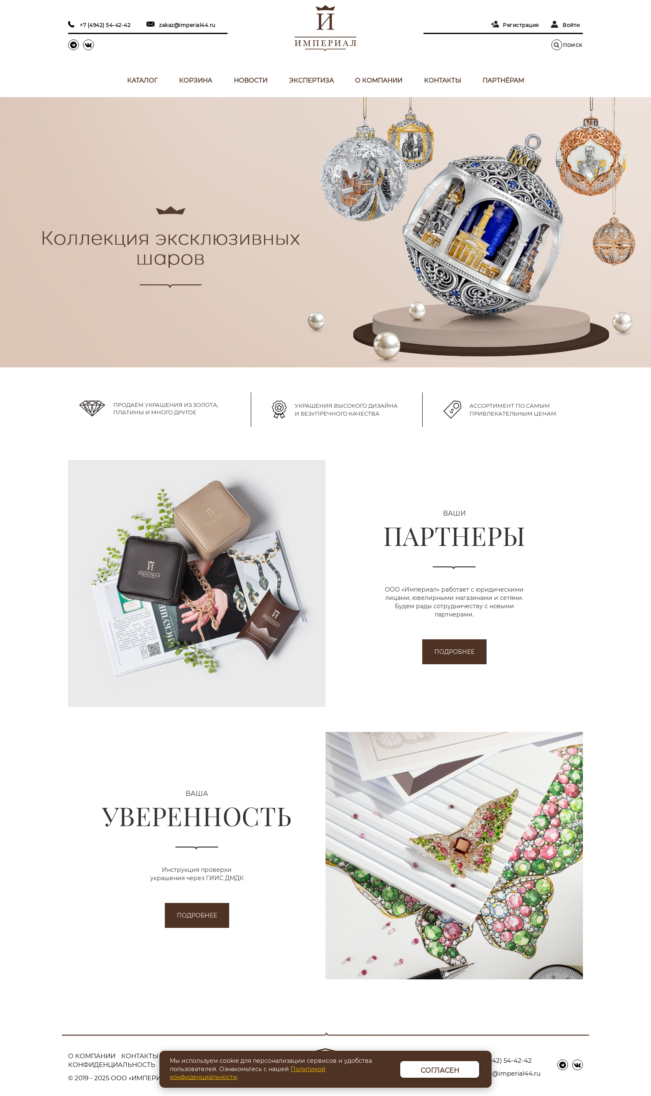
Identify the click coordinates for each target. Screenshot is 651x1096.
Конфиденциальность (111, 1065)
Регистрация (521, 25)
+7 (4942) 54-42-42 (105, 25)
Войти (571, 25)
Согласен (440, 1070)
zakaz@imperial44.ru (187, 25)
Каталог (142, 80)
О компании (378, 80)
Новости (250, 80)
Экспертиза (311, 80)
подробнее (454, 652)
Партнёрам (503, 80)
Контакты (442, 80)
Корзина (195, 80)
